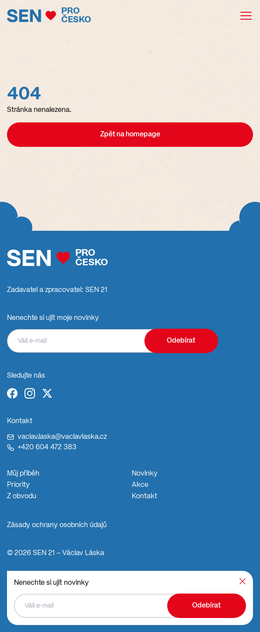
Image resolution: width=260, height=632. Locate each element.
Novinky (145, 473)
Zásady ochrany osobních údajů (57, 525)
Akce (140, 485)
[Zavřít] (242, 581)
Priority (18, 485)
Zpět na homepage (130, 134)
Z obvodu (21, 496)
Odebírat (181, 340)
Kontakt (144, 496)
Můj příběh (23, 473)
